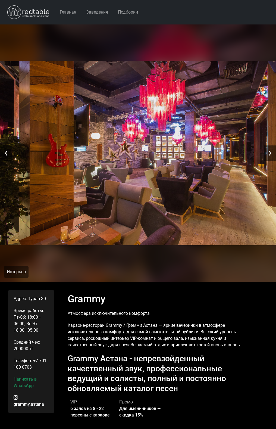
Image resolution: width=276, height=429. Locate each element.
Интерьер (16, 271)
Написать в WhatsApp (25, 382)
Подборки (128, 12)
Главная (68, 12)
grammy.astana (29, 401)
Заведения (97, 12)
